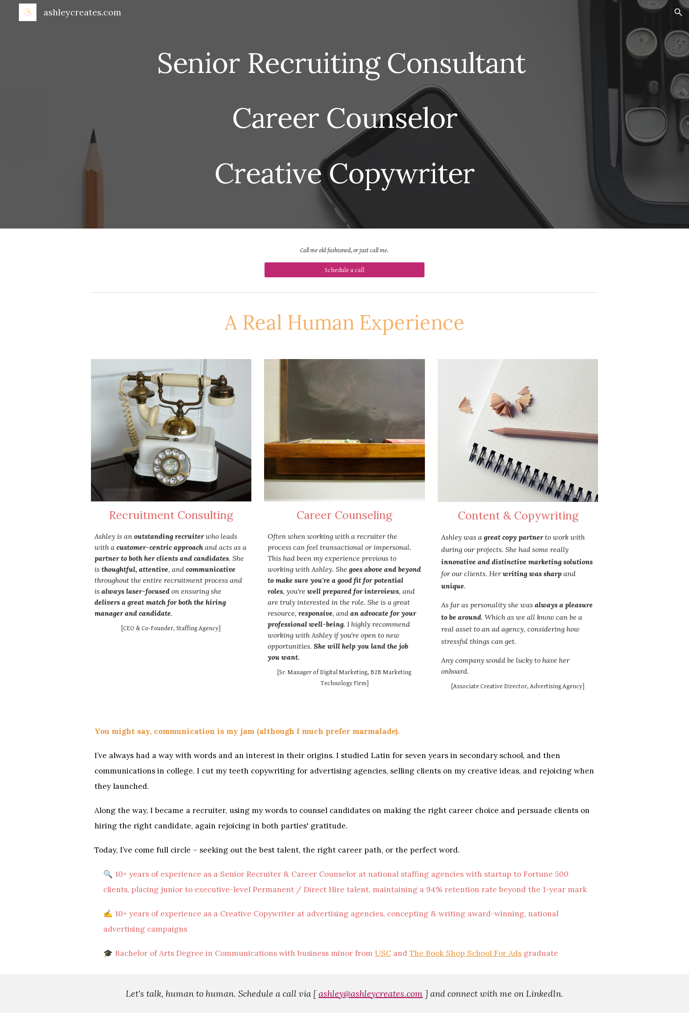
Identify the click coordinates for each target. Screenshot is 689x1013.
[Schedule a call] (344, 270)
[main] (344, 114)
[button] (678, 12)
